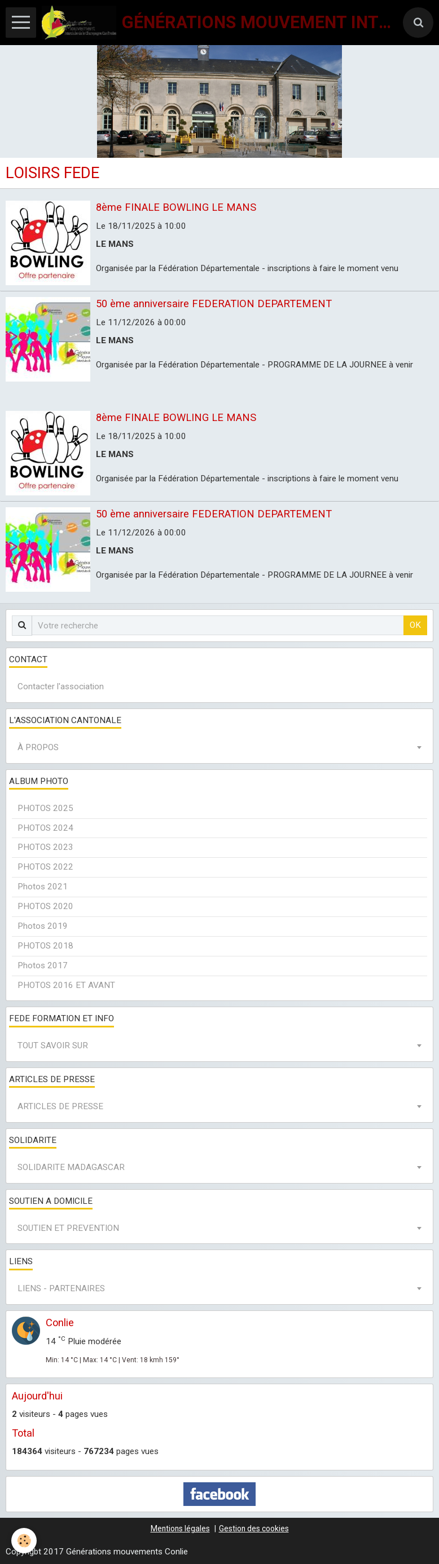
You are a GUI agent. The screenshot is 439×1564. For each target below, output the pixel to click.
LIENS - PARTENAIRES (61, 1288)
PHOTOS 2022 (45, 867)
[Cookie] (24, 1540)
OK (415, 625)
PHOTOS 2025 (45, 808)
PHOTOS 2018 (45, 946)
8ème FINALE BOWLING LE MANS (176, 207)
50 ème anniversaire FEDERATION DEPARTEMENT (214, 303)
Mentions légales (180, 1528)
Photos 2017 (42, 965)
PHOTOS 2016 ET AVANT (66, 985)
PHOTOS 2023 (45, 847)
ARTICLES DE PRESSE (60, 1106)
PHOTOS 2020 (45, 906)
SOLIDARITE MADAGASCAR (71, 1167)
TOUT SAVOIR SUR (52, 1045)
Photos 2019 (42, 926)
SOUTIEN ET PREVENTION (68, 1228)
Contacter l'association (60, 686)
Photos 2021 (42, 886)
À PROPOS (38, 747)
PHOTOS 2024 (45, 828)
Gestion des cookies (254, 1528)
